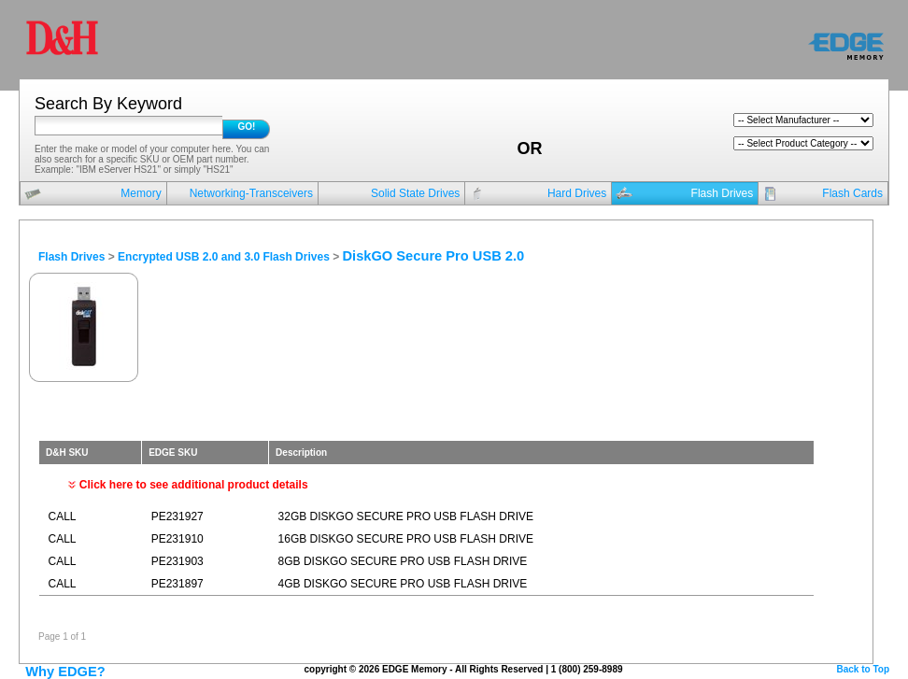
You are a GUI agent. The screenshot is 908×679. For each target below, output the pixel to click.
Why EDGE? (65, 671)
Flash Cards (852, 193)
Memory (141, 193)
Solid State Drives (415, 193)
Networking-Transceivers (251, 193)
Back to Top (863, 669)
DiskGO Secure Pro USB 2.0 (434, 255)
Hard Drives (576, 193)
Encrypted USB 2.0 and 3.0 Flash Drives (224, 256)
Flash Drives (722, 193)
